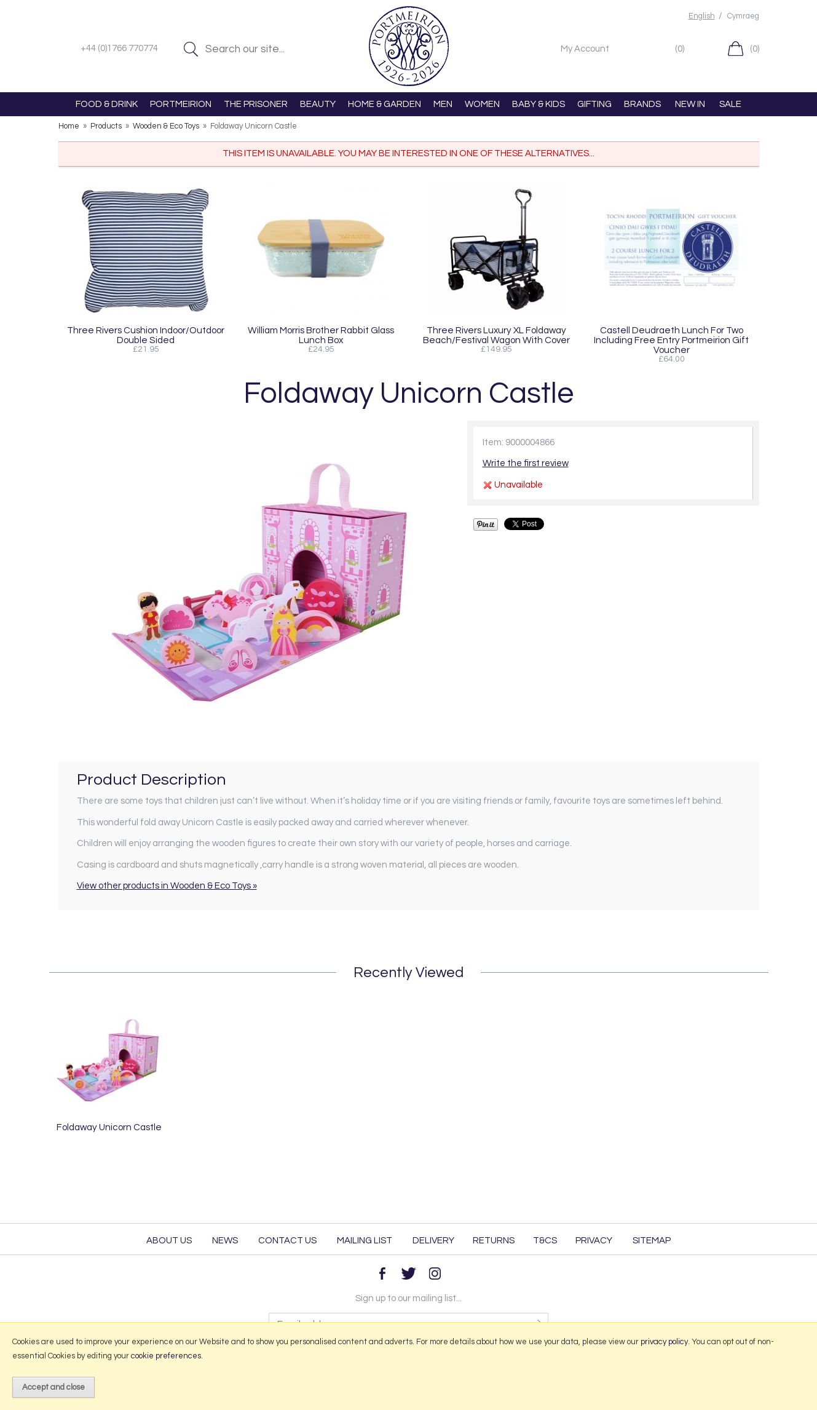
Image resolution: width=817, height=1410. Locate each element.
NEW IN (690, 104)
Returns (494, 1240)
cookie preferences (166, 1356)
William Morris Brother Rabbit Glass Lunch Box (321, 335)
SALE (730, 104)
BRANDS (642, 104)
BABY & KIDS (538, 104)
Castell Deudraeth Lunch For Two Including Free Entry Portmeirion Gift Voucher (671, 340)
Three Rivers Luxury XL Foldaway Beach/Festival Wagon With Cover (496, 335)
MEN (442, 104)
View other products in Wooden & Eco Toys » (167, 885)
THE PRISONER (256, 104)
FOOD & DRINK (107, 104)
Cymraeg (743, 16)
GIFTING (594, 104)
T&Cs (545, 1240)
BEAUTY (318, 104)
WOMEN (482, 104)
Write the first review (526, 463)
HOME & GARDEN (384, 104)
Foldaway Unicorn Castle (109, 1127)
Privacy (593, 1240)
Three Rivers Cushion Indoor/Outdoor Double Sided (145, 335)
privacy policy (664, 1341)
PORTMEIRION (180, 104)
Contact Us (287, 1240)
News (225, 1240)
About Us (169, 1240)
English (702, 16)
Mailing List (364, 1240)
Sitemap (652, 1240)
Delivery (433, 1240)
